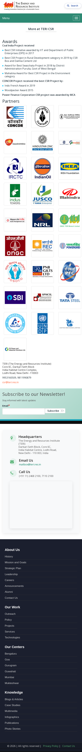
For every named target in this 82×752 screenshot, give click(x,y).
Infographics (12, 717)
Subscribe (53, 410)
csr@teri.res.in (10, 382)
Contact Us (11, 597)
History (9, 556)
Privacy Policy (50, 746)
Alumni (9, 591)
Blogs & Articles (14, 699)
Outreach (10, 613)
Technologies (12, 637)
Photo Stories (12, 728)
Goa (7, 659)
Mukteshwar (12, 683)
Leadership (11, 574)
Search (73, 5)
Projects (9, 625)
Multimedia (11, 711)
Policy (8, 619)
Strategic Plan (13, 568)
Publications (12, 722)
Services (10, 631)
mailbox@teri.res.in (30, 464)
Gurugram (11, 665)
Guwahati (10, 671)
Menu (6, 18)
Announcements (14, 586)
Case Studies (12, 705)
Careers (9, 580)
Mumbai (9, 677)
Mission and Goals (15, 562)
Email (5, 405)
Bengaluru (11, 653)
